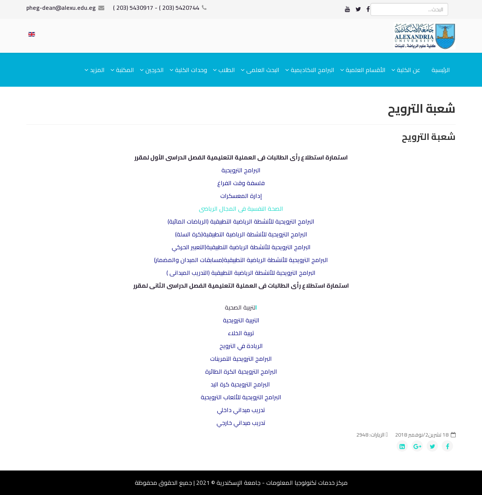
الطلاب (226, 69)
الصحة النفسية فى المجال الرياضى (241, 208)
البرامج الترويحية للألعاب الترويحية (241, 397)
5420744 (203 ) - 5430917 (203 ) (156, 7)
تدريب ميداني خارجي (241, 422)
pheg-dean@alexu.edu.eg (61, 7)
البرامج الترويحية (241, 170)
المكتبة (125, 69)
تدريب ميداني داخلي (241, 409)
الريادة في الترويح (241, 345)
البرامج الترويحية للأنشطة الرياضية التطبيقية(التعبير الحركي (241, 247)
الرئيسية (441, 69)
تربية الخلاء (241, 333)
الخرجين (154, 69)
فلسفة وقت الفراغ (241, 182)
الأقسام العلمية (366, 69)
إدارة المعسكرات (241, 195)
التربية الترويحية (241, 320)
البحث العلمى (262, 69)
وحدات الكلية (191, 69)
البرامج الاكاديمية (312, 69)
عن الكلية (408, 69)
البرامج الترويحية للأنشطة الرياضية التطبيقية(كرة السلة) (241, 234)
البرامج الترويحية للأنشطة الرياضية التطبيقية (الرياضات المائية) (241, 221)
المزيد (97, 69)
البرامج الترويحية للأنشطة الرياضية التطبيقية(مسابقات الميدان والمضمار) (241, 259)
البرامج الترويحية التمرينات (241, 358)
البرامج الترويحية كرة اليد (240, 384)
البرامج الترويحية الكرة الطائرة (241, 371)
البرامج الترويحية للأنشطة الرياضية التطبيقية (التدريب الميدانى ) (241, 272)
